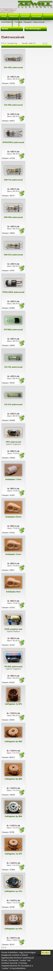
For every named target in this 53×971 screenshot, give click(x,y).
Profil (15, 23)
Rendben (46, 952)
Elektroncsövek (39, 22)
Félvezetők (28, 22)
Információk (25, 16)
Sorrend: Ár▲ (14, 43)
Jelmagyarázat (6, 23)
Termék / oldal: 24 (28, 43)
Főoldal (3, 16)
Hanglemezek (13, 16)
